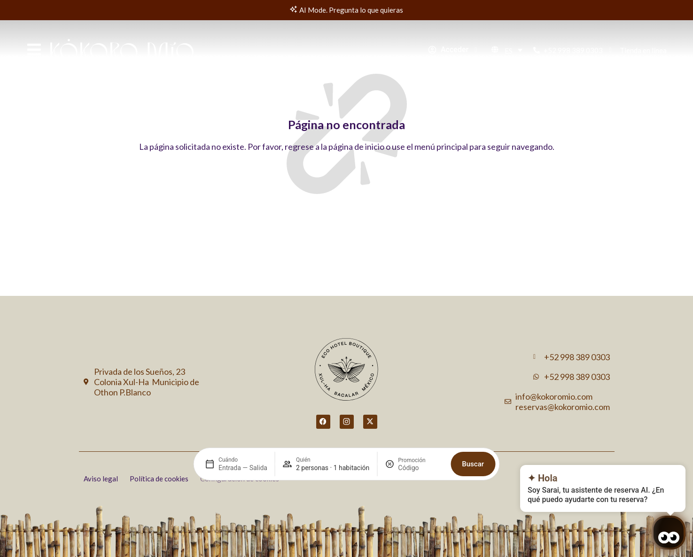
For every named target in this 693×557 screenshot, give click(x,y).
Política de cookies (159, 478)
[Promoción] (420, 449)
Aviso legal (101, 478)
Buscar (473, 445)
